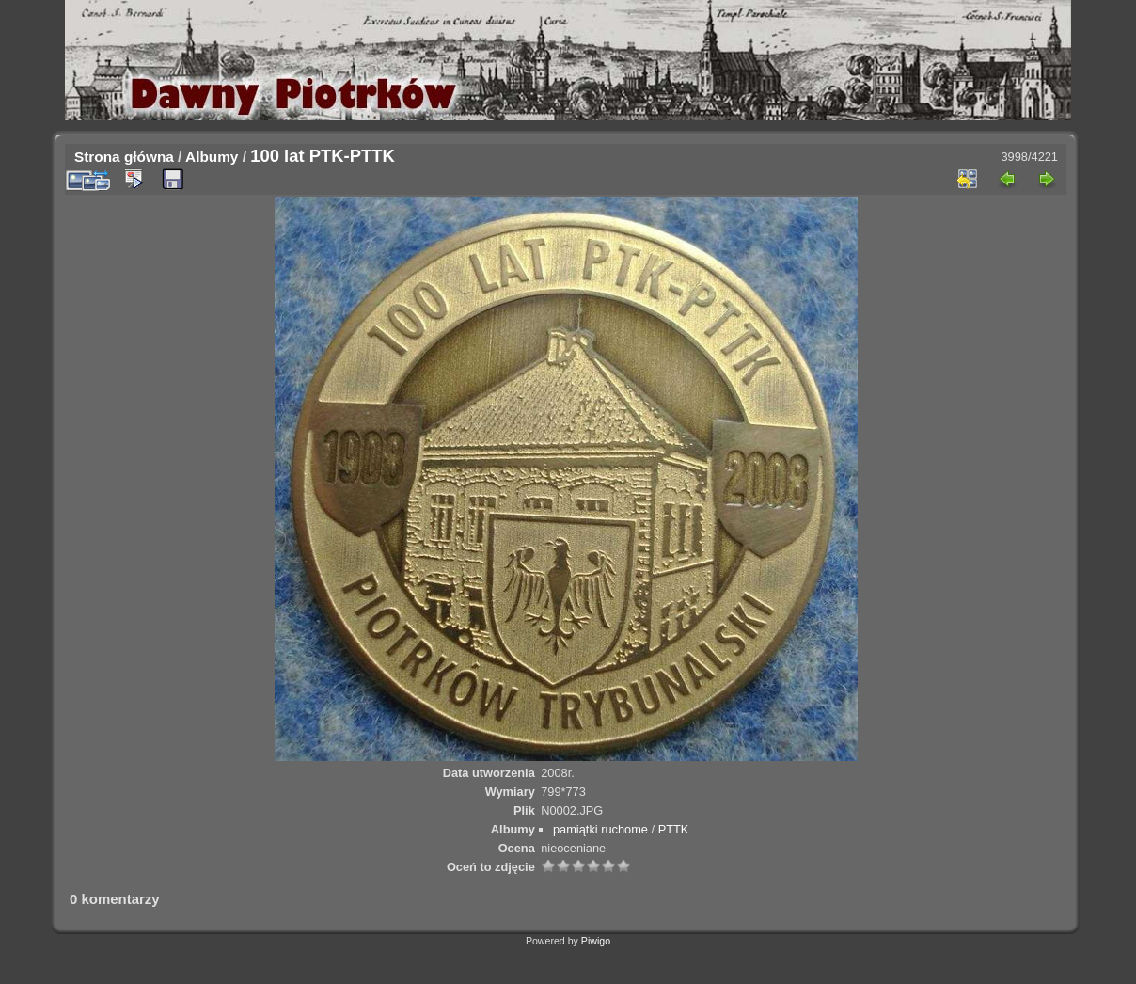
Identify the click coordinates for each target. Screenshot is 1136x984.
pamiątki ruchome (600, 829)
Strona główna (124, 157)
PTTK (673, 829)
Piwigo (595, 940)
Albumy (211, 157)
